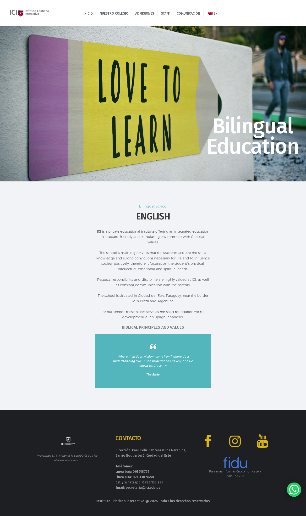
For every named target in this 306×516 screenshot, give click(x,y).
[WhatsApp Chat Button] (294, 489)
